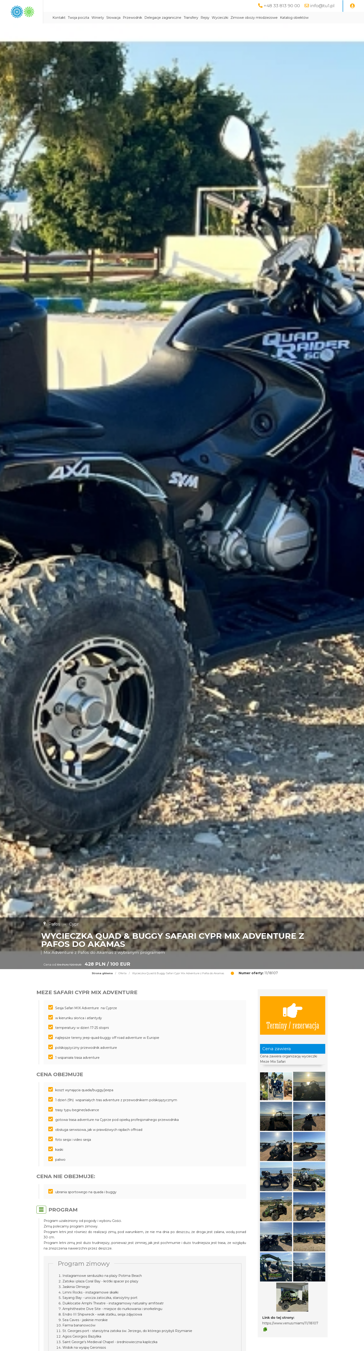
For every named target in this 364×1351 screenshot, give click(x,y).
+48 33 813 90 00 (280, 6)
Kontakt (99, 18)
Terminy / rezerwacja (292, 1015)
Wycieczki (260, 18)
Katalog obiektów (335, 18)
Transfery (231, 18)
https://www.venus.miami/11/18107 (290, 1323)
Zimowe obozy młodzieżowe (294, 18)
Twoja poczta (119, 18)
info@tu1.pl (322, 6)
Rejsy (245, 18)
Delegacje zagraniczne (203, 18)
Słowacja (154, 18)
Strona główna (102, 973)
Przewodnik (173, 18)
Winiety (138, 18)
